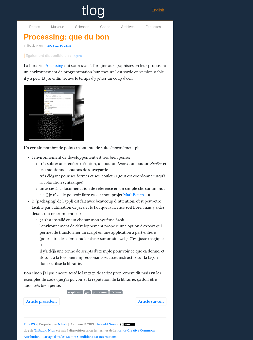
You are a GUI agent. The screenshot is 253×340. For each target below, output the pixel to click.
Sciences (82, 27)
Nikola (62, 324)
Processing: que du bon (66, 37)
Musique (57, 27)
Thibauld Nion (105, 324)
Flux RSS (30, 324)
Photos (34, 27)
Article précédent (41, 301)
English (158, 10)
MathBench (133, 195)
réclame (116, 292)
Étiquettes (153, 27)
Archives (127, 27)
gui (87, 292)
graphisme (75, 292)
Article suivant (151, 301)
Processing (53, 66)
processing (100, 292)
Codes (105, 27)
